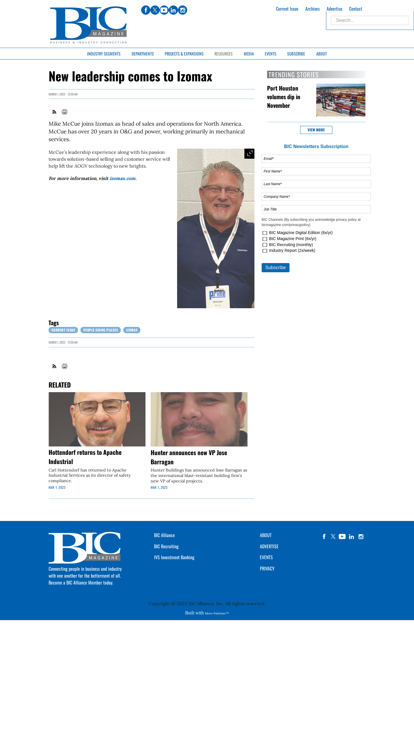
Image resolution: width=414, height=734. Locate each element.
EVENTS (266, 557)
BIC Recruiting (166, 546)
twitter (333, 536)
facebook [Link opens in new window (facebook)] (145, 10)
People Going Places (100, 329)
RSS (54, 111)
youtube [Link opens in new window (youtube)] (164, 10)
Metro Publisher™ (217, 613)
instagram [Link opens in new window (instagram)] (182, 10)
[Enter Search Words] (370, 20)
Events (270, 54)
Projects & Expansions (184, 54)
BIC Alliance (164, 535)
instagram (360, 536)
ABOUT (266, 535)
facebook (324, 536)
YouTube (342, 536)
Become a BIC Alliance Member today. (81, 582)
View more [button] (316, 130)
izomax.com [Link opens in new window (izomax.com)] (122, 178)
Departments (143, 54)
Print (64, 111)
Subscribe (296, 54)
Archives (312, 8)
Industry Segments (103, 54)
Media (249, 54)
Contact (355, 8)
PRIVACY (267, 568)
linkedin (351, 536)
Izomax (132, 329)
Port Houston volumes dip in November (283, 97)
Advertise (334, 8)
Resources (223, 54)
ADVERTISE (269, 546)
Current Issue (287, 8)
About (321, 54)
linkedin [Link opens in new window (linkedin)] (173, 10)
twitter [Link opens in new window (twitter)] (155, 10)
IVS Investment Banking (174, 557)
